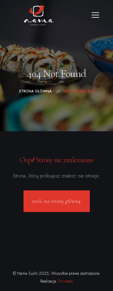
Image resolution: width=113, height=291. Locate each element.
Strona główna (35, 91)
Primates (65, 281)
